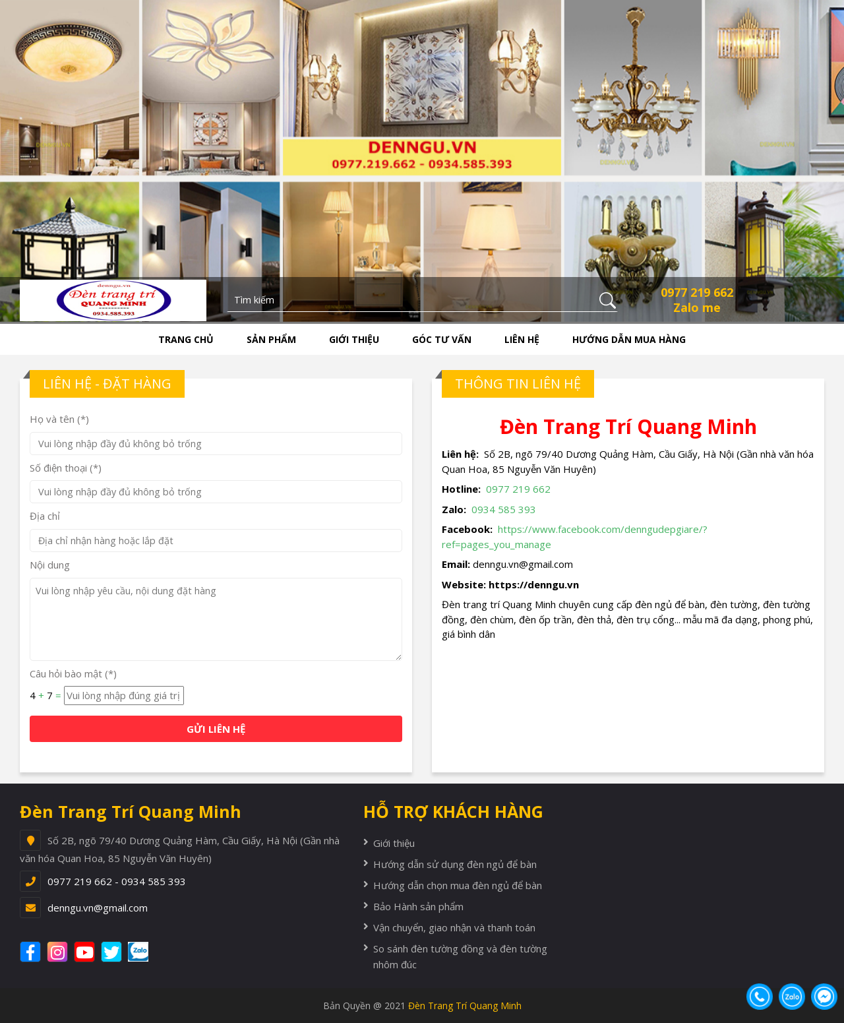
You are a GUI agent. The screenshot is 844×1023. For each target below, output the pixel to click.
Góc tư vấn (441, 339)
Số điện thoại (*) (66, 467)
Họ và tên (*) (59, 418)
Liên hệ (521, 339)
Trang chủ (186, 339)
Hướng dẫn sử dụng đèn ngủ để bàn (455, 864)
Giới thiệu (354, 339)
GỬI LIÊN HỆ (216, 728)
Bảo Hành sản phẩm (418, 906)
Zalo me (697, 307)
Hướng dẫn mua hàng (629, 339)
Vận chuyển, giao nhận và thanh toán (454, 927)
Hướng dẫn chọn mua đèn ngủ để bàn (457, 885)
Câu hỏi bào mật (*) (73, 673)
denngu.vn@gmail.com (97, 907)
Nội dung (50, 564)
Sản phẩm (271, 339)
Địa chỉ (45, 515)
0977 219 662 (697, 292)
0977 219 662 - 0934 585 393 (116, 881)
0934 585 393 (503, 509)
